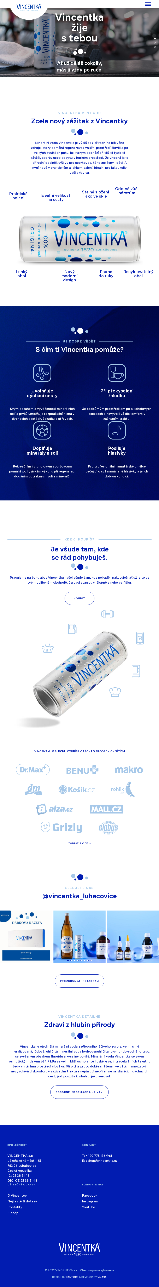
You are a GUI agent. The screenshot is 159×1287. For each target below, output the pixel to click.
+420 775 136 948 (99, 1155)
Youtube (88, 1207)
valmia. (102, 1277)
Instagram (90, 1201)
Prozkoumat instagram (79, 981)
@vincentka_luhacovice (79, 896)
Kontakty (14, 1207)
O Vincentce (17, 1195)
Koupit (79, 598)
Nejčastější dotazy (22, 1201)
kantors (72, 1277)
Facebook (89, 1195)
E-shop (12, 1213)
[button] (155, 38)
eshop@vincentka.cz (102, 1160)
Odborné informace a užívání (79, 1092)
